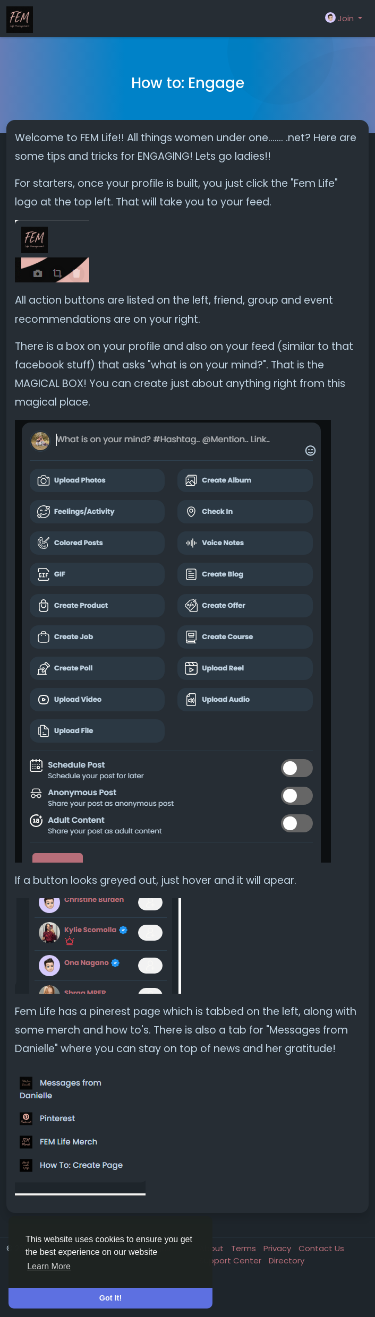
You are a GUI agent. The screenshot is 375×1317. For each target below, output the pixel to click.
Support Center (231, 1260)
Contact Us (321, 1248)
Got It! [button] (110, 1298)
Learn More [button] (49, 1266)
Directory (286, 1260)
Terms (244, 1248)
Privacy (278, 1248)
